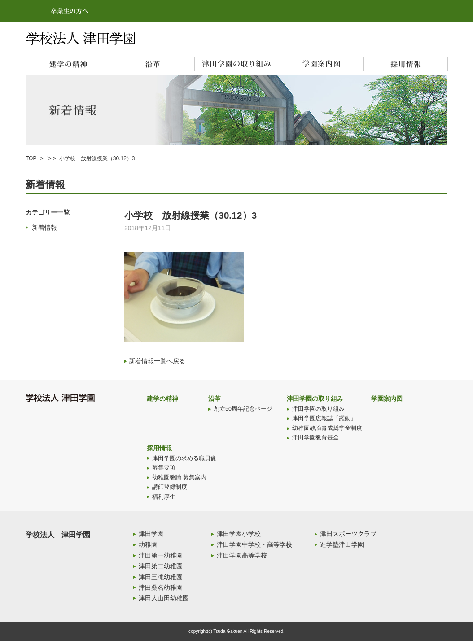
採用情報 (159, 448)
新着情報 (44, 227)
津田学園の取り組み (315, 398)
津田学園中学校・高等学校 (254, 544)
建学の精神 (162, 398)
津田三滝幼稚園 (161, 576)
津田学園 (151, 533)
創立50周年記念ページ (243, 409)
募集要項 (163, 468)
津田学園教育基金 (315, 438)
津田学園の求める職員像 (184, 458)
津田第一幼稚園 (161, 555)
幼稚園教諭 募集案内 (179, 477)
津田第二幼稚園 (161, 566)
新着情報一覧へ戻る (157, 360)
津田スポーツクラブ (348, 533)
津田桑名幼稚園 (161, 587)
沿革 (214, 398)
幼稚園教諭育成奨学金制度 (327, 428)
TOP (31, 158)
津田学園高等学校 (242, 555)
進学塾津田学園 (342, 544)
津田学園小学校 (239, 533)
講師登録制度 (169, 487)
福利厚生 (163, 497)
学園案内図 (387, 398)
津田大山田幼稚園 (164, 597)
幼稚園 (148, 544)
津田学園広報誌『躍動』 (324, 418)
